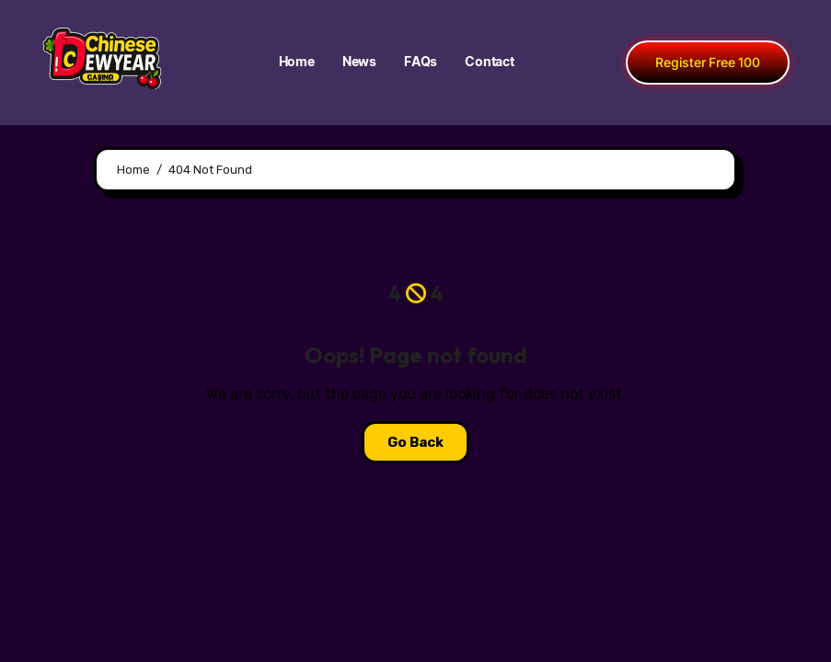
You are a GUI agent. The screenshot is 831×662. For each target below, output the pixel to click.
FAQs (420, 62)
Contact (489, 62)
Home (297, 62)
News (359, 62)
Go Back (415, 442)
